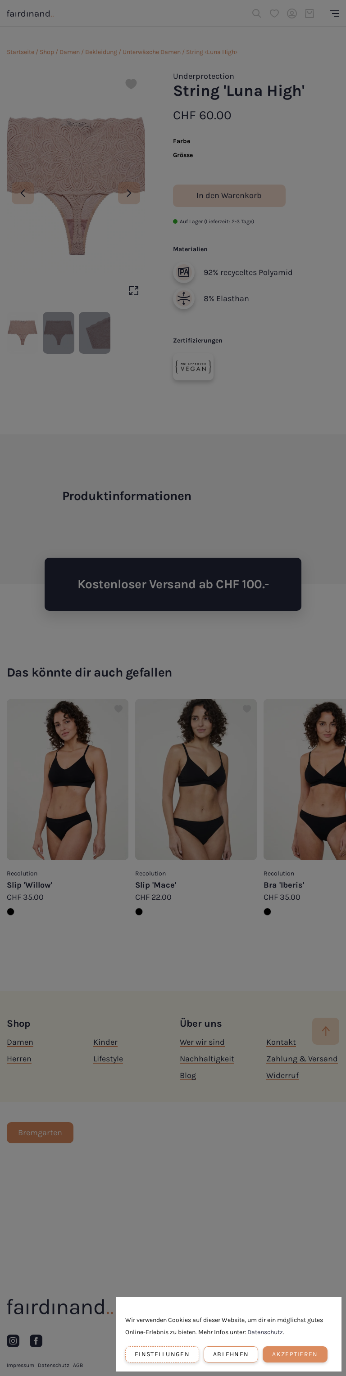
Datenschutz (265, 1332)
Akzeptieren (295, 1354)
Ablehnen (231, 1354)
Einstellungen (162, 1354)
